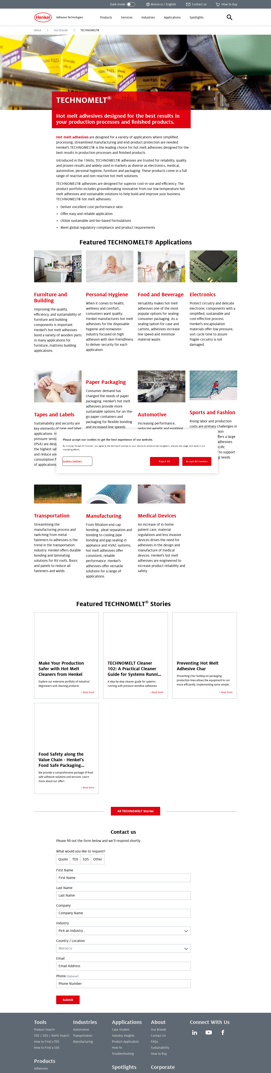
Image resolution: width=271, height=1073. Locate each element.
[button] (229, 17)
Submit (68, 937)
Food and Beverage (161, 262)
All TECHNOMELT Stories (135, 748)
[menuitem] (106, 17)
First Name (64, 808)
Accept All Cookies (197, 461)
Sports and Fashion (212, 349)
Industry (62, 861)
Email (60, 896)
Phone (67, 914)
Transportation (52, 453)
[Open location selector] (160, 4)
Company (63, 843)
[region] (137, 451)
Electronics (203, 262)
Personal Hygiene (107, 262)
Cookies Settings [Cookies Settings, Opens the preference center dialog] (72, 461)
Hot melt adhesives (72, 137)
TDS (75, 797)
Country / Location (70, 878)
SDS (86, 797)
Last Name (64, 825)
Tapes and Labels (54, 349)
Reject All (164, 461)
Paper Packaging (106, 349)
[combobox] (123, 868)
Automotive (152, 382)
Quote (63, 797)
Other (97, 797)
